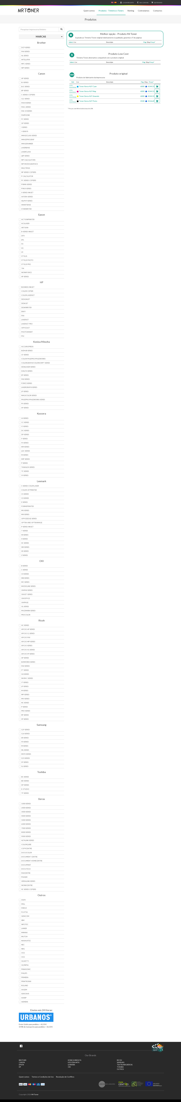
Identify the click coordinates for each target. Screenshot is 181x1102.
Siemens (24, 1002)
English (112, 2)
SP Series (25, 408)
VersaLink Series (28, 881)
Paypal (21, 1084)
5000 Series (26, 820)
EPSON (21, 1065)
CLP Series (25, 730)
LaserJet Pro (27, 324)
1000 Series (26, 804)
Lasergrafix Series (29, 387)
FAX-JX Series (26, 111)
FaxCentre (25, 873)
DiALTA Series (26, 371)
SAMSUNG (120, 1062)
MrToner (35, 1094)
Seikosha (25, 994)
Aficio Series (26, 646)
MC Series (25, 582)
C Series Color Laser (30, 486)
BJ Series (25, 82)
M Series (24, 455)
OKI (69, 1067)
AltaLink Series (27, 840)
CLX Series (25, 734)
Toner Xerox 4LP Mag (87, 91)
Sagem (24, 990)
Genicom (25, 916)
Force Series (26, 383)
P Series (24, 463)
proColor (25, 615)
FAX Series (25, 51)
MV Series (25, 699)
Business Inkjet (27, 287)
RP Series (25, 715)
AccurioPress (27, 347)
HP (20, 1067)
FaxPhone (25, 115)
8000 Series (26, 832)
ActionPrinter (27, 219)
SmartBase (26, 205)
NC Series (25, 703)
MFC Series (25, 64)
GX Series (25, 674)
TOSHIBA (120, 1067)
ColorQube (26, 844)
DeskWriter (26, 308)
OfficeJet (25, 328)
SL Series (24, 766)
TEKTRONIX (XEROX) (124, 1065)
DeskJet (24, 303)
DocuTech (26, 869)
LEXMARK (71, 1065)
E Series (24, 502)
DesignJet (25, 299)
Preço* (152, 42)
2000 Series (26, 808)
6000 (142, 86)
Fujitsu (24, 912)
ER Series (25, 738)
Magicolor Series (29, 395)
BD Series (25, 781)
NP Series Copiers (28, 172)
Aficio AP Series (28, 629)
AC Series (25, 625)
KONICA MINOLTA (74, 1060)
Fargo (24, 908)
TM (22, 268)
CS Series (25, 494)
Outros (120, 1069)
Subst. (71, 42)
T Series (24, 531)
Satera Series (27, 197)
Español (115, 2)
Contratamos (143, 10)
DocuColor (26, 853)
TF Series (25, 793)
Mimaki (24, 933)
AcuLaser (25, 223)
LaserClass (26, 152)
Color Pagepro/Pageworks (33, 359)
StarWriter (26, 209)
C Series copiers (28, 95)
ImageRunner (27, 144)
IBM (22, 920)
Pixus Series (26, 189)
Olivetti (25, 961)
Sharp (24, 998)
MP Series (25, 695)
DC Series (25, 431)
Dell (23, 904)
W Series (24, 535)
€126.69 (151, 101)
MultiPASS (25, 168)
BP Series (25, 91)
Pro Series (25, 711)
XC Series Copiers (28, 889)
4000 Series (26, 816)
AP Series (25, 78)
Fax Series (25, 379)
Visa (25, 1084)
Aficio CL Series (28, 633)
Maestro (34, 1084)
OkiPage (24, 602)
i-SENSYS (24, 131)
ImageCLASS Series (29, 136)
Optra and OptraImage (31, 523)
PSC (22, 336)
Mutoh (24, 937)
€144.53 (151, 86)
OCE (23, 953)
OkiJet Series (26, 594)
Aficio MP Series (28, 642)
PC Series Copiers (28, 180)
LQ (22, 248)
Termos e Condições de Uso (43, 1077)
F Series (24, 439)
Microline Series (28, 586)
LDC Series (25, 451)
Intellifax (25, 60)
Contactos (157, 10)
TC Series (25, 471)
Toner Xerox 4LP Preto (88, 101)
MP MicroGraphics (29, 164)
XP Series (25, 277)
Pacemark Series (28, 611)
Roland (24, 986)
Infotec (24, 924)
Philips (24, 973)
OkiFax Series (27, 590)
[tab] (41, 36)
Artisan (24, 228)
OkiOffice (25, 598)
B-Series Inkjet (27, 232)
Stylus (24, 256)
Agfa (23, 900)
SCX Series (25, 758)
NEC (23, 945)
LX (22, 252)
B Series (24, 566)
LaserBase (25, 148)
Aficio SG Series (28, 650)
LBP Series (25, 156)
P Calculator (27, 176)
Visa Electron (38, 1084)
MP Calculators (28, 160)
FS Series (25, 443)
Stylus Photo (27, 260)
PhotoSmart (27, 332)
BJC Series (25, 87)
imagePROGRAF (27, 140)
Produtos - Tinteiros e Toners (111, 10)
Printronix (26, 981)
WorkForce (26, 272)
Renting (130, 10)
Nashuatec (26, 941)
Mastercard (30, 1084)
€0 (156, 3)
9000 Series (26, 836)
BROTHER (22, 1060)
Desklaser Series (28, 367)
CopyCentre (26, 848)
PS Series (25, 404)
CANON (22, 1062)
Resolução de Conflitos (65, 1077)
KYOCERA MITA (73, 1062)
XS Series (25, 551)
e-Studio (25, 789)
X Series (24, 539)
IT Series (24, 682)
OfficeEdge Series (29, 519)
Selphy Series (26, 201)
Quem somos (89, 10)
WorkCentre (27, 885)
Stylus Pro (26, 264)
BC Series (25, 777)
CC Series (25, 422)
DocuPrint (26, 865)
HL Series (25, 56)
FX (22, 244)
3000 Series (26, 812)
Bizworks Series (28, 662)
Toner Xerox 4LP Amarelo (89, 96)
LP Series (25, 391)
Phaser (24, 877)
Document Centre (29, 857)
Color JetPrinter (29, 490)
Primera (24, 977)
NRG (23, 949)
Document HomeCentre (31, 861)
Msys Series (26, 754)
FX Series (25, 742)
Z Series (24, 555)
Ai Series (24, 418)
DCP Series (25, 47)
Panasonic (26, 969)
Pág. (144, 42)
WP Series (25, 68)
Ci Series (24, 426)
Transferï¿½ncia (43, 1084)
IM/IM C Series (27, 678)
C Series (24, 570)
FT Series (25, 670)
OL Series (25, 606)
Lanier (24, 928)
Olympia (25, 965)
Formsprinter (27, 506)
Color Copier (27, 291)
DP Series (25, 435)
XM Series (25, 547)
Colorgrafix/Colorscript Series (35, 363)
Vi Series (24, 475)
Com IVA (142, 3)
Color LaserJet (28, 295)
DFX (23, 236)
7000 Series (26, 828)
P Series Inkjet (27, 527)
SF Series (25, 762)
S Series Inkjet (27, 193)
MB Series (25, 578)
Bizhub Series (27, 351)
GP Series (25, 123)
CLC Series (25, 99)
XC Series (25, 543)
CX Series (25, 498)
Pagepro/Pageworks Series (33, 400)
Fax (22, 316)
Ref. (73, 82)
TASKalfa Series (28, 467)
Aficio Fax (25, 637)
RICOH (119, 1060)
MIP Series (25, 459)
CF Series (25, 355)
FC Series (25, 119)
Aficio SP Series (28, 654)
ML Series (25, 750)
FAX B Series (26, 103)
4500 (142, 101)
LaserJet (25, 320)
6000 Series (26, 824)
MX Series (25, 514)
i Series (24, 127)
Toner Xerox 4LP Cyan (88, 86)
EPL (22, 240)
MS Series (25, 510)
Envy (23, 312)
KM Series (25, 447)
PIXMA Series (26, 184)
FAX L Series (26, 107)
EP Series (25, 375)
